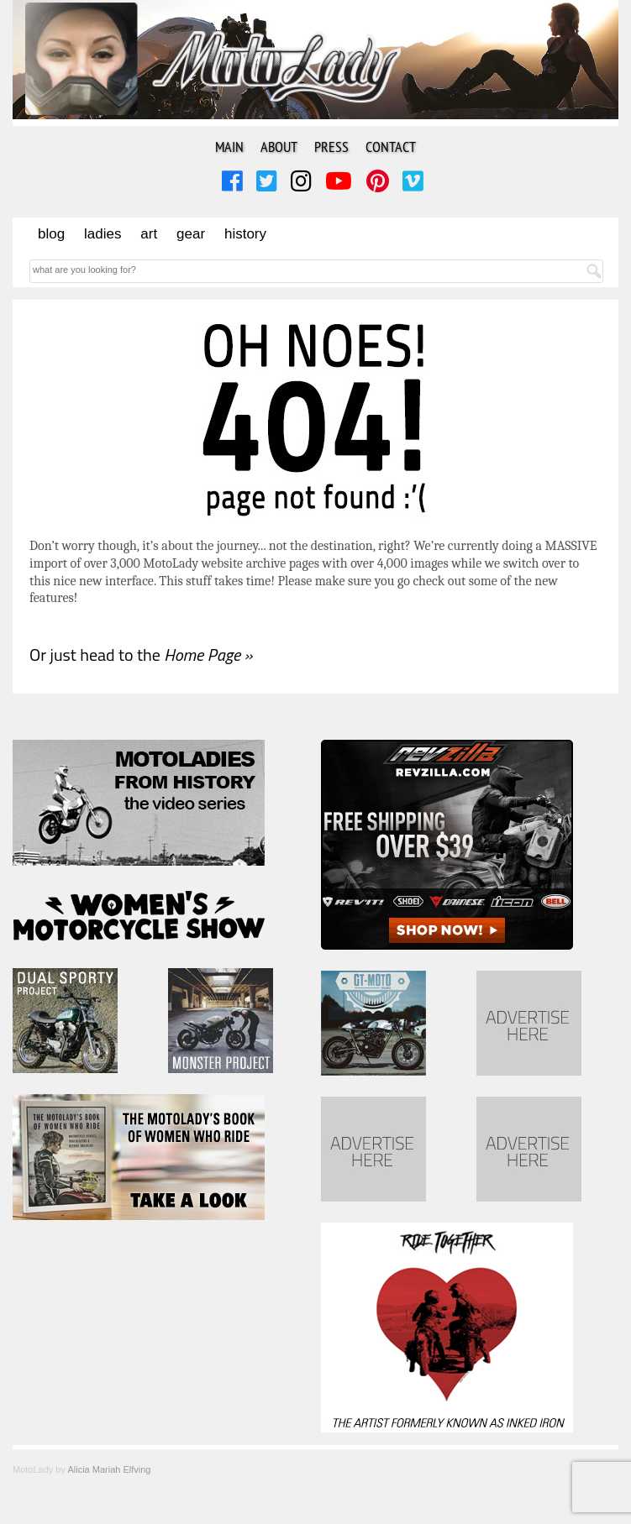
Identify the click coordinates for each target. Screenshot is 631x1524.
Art (148, 234)
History (245, 234)
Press (331, 146)
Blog (51, 234)
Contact (390, 146)
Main (229, 146)
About (278, 146)
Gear (190, 234)
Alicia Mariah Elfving (108, 1469)
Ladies (102, 234)
